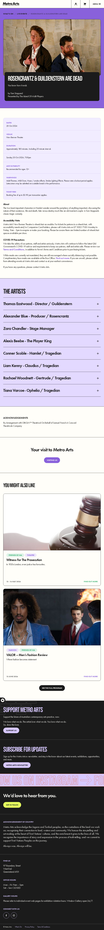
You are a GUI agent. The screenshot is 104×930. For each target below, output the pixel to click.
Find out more (62, 258)
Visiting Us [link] (52, 460)
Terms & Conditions (43, 927)
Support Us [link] (11, 730)
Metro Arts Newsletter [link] (17, 765)
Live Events (22, 14)
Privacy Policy (29, 927)
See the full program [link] (52, 688)
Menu (97, 4)
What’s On (8, 14)
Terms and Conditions (13, 249)
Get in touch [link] (12, 805)
